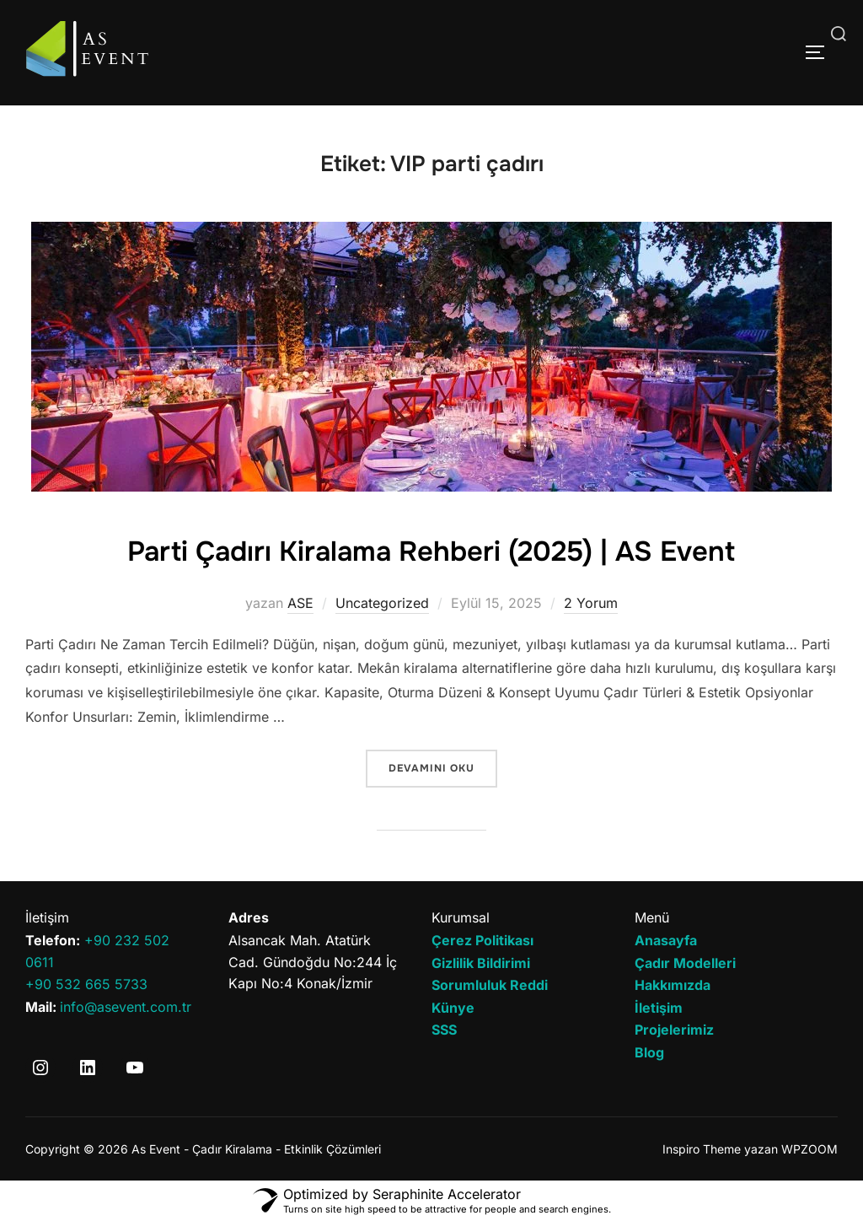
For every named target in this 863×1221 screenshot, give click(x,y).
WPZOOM (809, 1149)
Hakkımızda (672, 984)
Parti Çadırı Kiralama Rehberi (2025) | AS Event (431, 549)
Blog (649, 1052)
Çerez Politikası (482, 940)
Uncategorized (382, 602)
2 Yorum (591, 602)
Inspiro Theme (701, 1149)
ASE (300, 602)
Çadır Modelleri (685, 963)
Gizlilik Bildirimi (481, 963)
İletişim (659, 1007)
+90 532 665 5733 (86, 984)
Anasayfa (666, 940)
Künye (453, 1007)
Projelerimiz (674, 1029)
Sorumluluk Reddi (490, 984)
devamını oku (442, 767)
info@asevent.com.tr (125, 1006)
